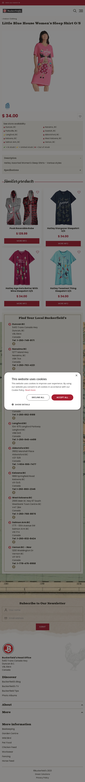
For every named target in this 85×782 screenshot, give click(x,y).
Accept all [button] (62, 397)
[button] (21, 404)
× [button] (76, 375)
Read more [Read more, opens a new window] (30, 390)
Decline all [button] (38, 397)
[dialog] (42, 391)
